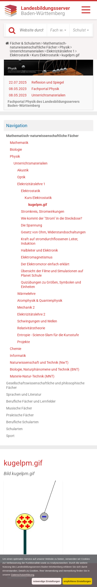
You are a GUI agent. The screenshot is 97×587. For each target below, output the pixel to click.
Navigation (16, 125)
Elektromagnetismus (36, 257)
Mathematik (19, 143)
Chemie (15, 349)
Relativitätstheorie (31, 328)
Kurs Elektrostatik (45, 55)
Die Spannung (31, 225)
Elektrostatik (19, 55)
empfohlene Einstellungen (77, 581)
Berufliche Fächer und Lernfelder (31, 401)
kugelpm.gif (37, 205)
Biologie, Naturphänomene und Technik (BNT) (44, 369)
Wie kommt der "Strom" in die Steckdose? (51, 218)
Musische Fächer (19, 408)
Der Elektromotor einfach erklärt (45, 264)
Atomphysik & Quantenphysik (39, 300)
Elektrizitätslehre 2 (31, 314)
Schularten (14, 429)
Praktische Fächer (20, 415)
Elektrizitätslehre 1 (61, 51)
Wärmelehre (26, 294)
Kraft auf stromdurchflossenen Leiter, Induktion (49, 241)
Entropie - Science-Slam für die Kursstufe (48, 335)
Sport (10, 436)
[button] (58, 30)
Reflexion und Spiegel (48, 82)
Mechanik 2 (26, 307)
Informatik (18, 356)
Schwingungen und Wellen (37, 321)
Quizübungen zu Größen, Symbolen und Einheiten (51, 284)
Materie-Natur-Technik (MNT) (32, 376)
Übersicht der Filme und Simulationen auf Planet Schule (52, 273)
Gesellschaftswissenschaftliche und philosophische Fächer (45, 385)
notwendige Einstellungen (46, 581)
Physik (65, 47)
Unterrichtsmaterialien (27, 51)
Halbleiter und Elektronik (39, 250)
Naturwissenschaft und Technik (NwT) (39, 362)
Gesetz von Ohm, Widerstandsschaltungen (53, 232)
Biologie (16, 149)
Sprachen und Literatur (23, 394)
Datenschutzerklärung (22, 574)
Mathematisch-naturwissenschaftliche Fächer (38, 45)
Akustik (23, 170)
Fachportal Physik (45, 89)
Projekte (23, 342)
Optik (21, 177)
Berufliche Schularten (22, 422)
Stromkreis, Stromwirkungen (42, 211)
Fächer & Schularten (25, 43)
